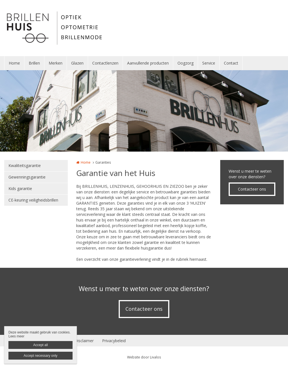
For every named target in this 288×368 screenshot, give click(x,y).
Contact (231, 63)
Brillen (34, 63)
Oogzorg (185, 63)
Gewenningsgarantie (27, 177)
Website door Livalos (144, 357)
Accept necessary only (40, 356)
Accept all (40, 345)
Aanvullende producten (148, 63)
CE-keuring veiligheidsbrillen (33, 200)
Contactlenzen (105, 63)
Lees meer (16, 336)
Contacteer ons (252, 189)
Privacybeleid (114, 340)
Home (14, 63)
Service (208, 63)
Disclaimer (84, 340)
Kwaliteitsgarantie (24, 165)
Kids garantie (20, 188)
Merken (55, 63)
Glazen (77, 63)
